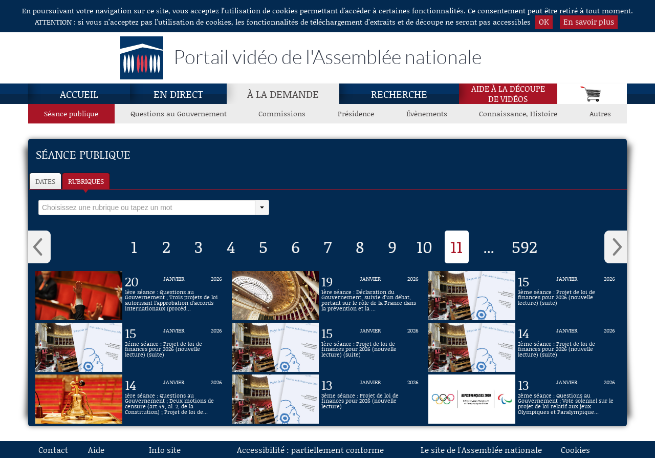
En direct (178, 94)
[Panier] (592, 94)
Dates (45, 181)
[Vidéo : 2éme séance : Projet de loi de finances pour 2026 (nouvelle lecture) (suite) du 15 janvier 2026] (173, 347)
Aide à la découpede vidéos (508, 94)
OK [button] (544, 21)
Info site (165, 449)
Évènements (426, 113)
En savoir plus (588, 21)
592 (524, 246)
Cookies (575, 449)
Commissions (281, 113)
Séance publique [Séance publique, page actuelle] (71, 113)
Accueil (79, 94)
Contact (53, 449)
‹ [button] (39, 247)
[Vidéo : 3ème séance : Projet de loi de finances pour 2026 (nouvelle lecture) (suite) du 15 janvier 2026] (566, 295)
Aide (96, 449)
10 (424, 246)
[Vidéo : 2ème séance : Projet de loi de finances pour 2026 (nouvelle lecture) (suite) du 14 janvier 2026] (566, 347)
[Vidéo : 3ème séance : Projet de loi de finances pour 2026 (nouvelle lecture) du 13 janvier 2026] (370, 399)
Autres (600, 113)
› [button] (615, 247)
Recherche (399, 94)
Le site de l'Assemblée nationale (481, 449)
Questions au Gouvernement (178, 113)
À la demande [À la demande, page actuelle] (283, 94)
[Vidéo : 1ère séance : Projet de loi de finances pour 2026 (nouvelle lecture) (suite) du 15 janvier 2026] (370, 347)
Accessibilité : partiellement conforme (310, 449)
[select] (146, 207)
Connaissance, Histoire (518, 113)
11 (456, 246)
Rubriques (86, 181)
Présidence (356, 113)
